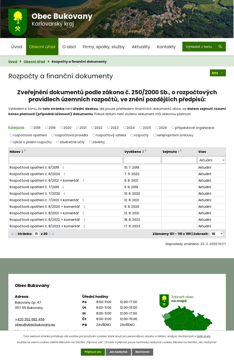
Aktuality (141, 47)
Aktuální (204, 167)
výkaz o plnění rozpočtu (32, 142)
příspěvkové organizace (194, 127)
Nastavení (143, 352)
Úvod (16, 47)
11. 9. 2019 (131, 187)
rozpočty (141, 135)
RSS (218, 73)
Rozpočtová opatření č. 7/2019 (38, 187)
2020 (67, 127)
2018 (37, 127)
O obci (69, 47)
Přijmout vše (92, 352)
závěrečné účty (72, 142)
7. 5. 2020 (131, 174)
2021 (83, 127)
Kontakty (166, 47)
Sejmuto (171, 151)
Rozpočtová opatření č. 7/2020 (38, 193)
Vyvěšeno (134, 151)
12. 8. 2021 (131, 200)
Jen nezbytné (118, 352)
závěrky (98, 142)
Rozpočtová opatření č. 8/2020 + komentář (48, 206)
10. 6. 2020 (132, 193)
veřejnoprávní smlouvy (174, 135)
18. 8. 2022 (132, 219)
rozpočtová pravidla (71, 135)
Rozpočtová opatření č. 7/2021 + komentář (48, 200)
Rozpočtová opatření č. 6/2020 (38, 174)
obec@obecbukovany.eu (35, 324)
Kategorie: (16, 127)
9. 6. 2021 (131, 180)
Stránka (25, 233)
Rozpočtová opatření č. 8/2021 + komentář (48, 213)
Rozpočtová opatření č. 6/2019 (38, 167)
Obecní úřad (42, 47)
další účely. (204, 336)
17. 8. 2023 (132, 226)
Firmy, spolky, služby (104, 47)
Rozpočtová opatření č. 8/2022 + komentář (48, 219)
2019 (52, 127)
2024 (131, 127)
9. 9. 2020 (131, 206)
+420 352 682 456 (30, 319)
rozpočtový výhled (111, 135)
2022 (98, 127)
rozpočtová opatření (30, 135)
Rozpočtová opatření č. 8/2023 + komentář (48, 226)
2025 (147, 127)
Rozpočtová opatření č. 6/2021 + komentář (48, 180)
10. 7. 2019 (131, 167)
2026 (163, 127)
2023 (115, 127)
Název (16, 151)
